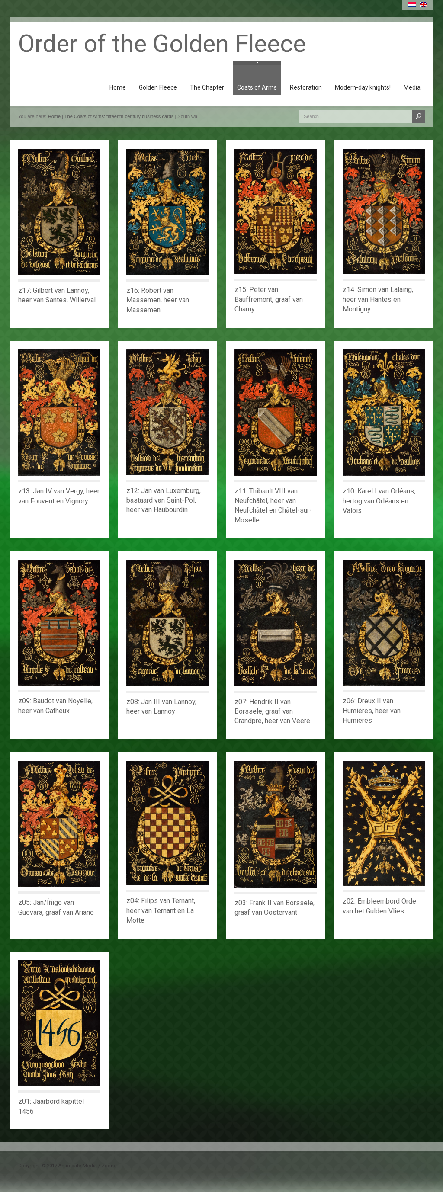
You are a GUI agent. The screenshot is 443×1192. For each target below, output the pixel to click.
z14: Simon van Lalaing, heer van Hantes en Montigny (378, 299)
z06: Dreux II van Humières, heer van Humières (372, 710)
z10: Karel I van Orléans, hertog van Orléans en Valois (379, 501)
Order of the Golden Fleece (162, 43)
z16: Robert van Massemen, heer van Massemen (157, 300)
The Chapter (207, 87)
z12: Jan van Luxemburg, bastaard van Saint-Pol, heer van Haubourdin (163, 500)
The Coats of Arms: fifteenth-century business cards (119, 116)
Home (117, 87)
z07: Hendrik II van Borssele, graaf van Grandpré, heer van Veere (272, 711)
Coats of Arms (257, 87)
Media (412, 87)
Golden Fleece (158, 87)
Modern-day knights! (363, 87)
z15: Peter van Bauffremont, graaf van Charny (268, 299)
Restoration (306, 87)
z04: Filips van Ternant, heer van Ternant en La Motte (160, 910)
